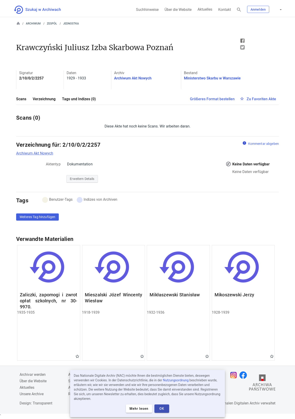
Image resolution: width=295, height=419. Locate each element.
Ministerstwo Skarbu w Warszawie (212, 78)
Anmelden (258, 9)
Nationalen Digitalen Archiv (237, 403)
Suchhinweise (147, 9)
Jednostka (71, 23)
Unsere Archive (32, 394)
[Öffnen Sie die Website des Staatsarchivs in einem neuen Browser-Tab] (262, 383)
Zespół (52, 23)
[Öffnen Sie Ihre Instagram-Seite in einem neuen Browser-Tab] (234, 375)
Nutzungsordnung (176, 380)
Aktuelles (205, 9)
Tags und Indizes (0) (79, 99)
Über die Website (178, 9)
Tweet (242, 47)
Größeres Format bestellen (212, 99)
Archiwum (33, 23)
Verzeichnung (44, 99)
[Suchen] (239, 10)
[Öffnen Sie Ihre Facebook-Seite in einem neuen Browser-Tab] (244, 375)
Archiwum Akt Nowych (133, 78)
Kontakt (224, 9)
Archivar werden (33, 374)
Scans (21, 99)
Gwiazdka (77, 356)
